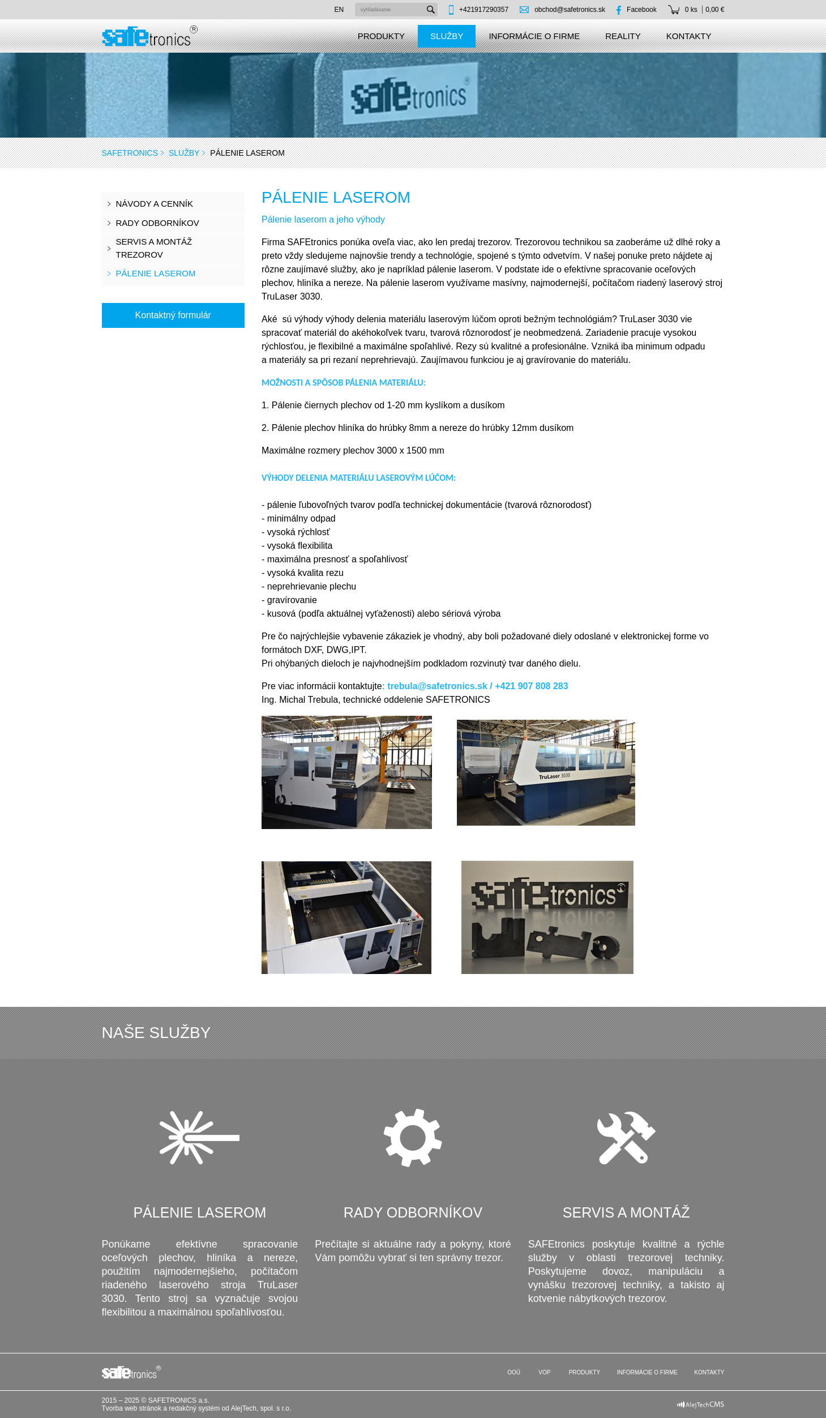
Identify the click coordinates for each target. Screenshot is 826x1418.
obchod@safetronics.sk (569, 10)
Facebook (642, 10)
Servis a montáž (626, 1212)
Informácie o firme (534, 36)
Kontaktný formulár (173, 315)
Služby (446, 36)
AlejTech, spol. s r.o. (261, 1408)
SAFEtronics (130, 152)
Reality (623, 36)
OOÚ (513, 1372)
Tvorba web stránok (131, 1408)
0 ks (691, 10)
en (339, 10)
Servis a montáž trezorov (154, 248)
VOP (544, 1372)
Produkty (381, 36)
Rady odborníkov (157, 223)
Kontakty (689, 36)
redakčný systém (194, 1408)
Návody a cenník (154, 203)
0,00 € (714, 10)
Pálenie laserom (156, 273)
